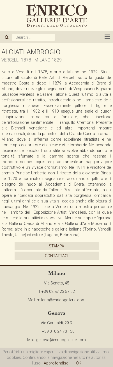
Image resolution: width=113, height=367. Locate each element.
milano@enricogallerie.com (61, 300)
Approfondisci (56, 363)
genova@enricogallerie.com (61, 340)
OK (78, 363)
